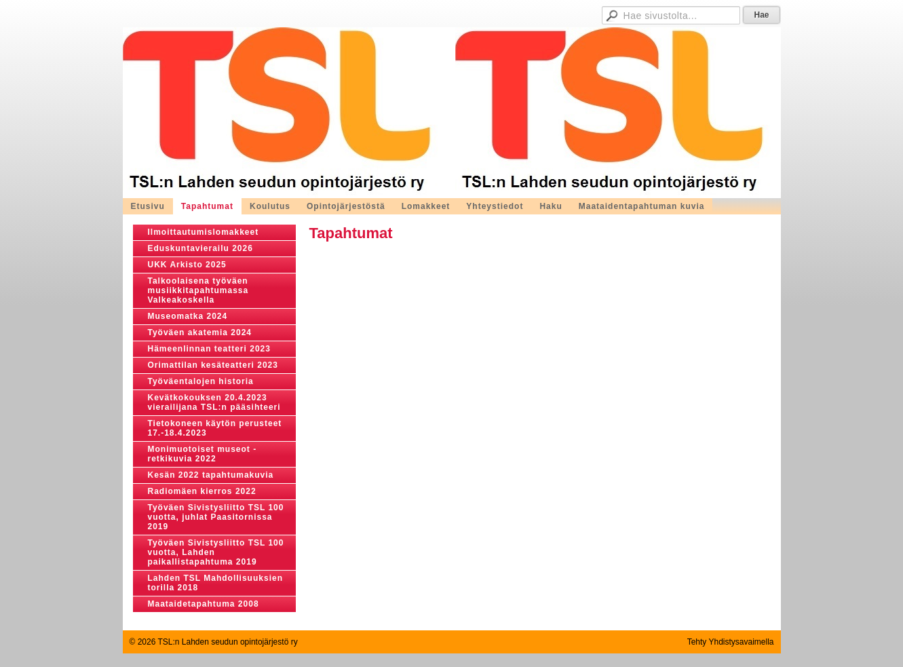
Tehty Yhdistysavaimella (730, 642)
